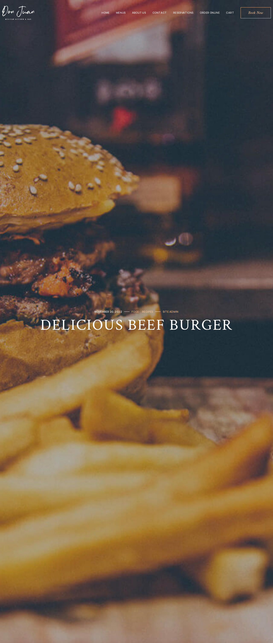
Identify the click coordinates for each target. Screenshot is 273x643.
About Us (139, 12)
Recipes (147, 311)
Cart (230, 12)
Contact (159, 12)
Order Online (210, 12)
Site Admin (171, 311)
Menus (121, 12)
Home (105, 12)
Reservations (183, 12)
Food (135, 311)
